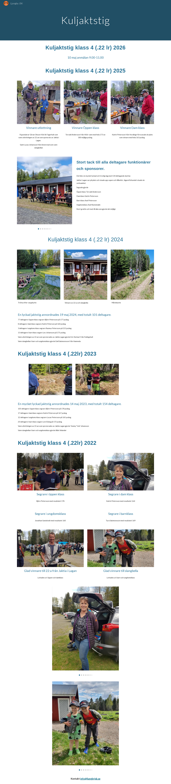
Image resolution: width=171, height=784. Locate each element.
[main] (85, 20)
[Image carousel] (44, 193)
